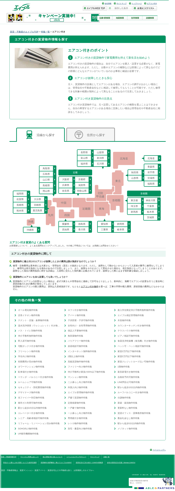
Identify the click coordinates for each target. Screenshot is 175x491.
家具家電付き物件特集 (129, 372)
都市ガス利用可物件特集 (30, 403)
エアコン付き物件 (89, 286)
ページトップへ (159, 450)
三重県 (104, 229)
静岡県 (120, 224)
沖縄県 (30, 229)
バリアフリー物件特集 (79, 341)
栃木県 (150, 211)
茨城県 (150, 217)
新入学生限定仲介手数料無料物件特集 (136, 310)
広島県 (46, 174)
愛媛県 (65, 224)
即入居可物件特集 (27, 341)
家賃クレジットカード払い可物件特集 (136, 361)
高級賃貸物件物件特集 (79, 361)
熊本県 (20, 210)
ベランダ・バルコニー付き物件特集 (35, 377)
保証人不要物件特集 (78, 330)
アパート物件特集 (76, 315)
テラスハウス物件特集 (129, 330)
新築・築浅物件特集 (127, 403)
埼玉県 (134, 206)
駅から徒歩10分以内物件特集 (132, 387)
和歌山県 (82, 190)
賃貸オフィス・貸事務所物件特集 (134, 413)
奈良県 (65, 190)
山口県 (46, 179)
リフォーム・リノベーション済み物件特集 (39, 423)
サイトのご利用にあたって (29, 457)
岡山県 (46, 191)
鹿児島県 (37, 210)
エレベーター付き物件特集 (31, 413)
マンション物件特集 (78, 377)
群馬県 (134, 211)
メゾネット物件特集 (127, 428)
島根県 (46, 185)
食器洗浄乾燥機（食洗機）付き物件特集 (137, 341)
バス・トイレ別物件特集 (30, 330)
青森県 (151, 166)
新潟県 (100, 158)
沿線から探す (40, 134)
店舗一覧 (106, 457)
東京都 (134, 200)
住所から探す (90, 134)
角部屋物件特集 (75, 336)
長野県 (84, 152)
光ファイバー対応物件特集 (31, 397)
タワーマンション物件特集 (31, 366)
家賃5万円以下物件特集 (129, 356)
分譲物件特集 (124, 397)
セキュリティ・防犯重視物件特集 (34, 387)
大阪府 (65, 179)
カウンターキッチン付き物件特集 (134, 325)
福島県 (151, 183)
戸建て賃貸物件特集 (78, 397)
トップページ (137, 3)
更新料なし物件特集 (127, 408)
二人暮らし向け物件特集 (80, 382)
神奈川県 (150, 200)
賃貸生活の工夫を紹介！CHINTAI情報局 (89, 462)
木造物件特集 (124, 320)
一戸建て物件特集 (76, 408)
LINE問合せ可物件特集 (129, 382)
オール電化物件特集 (28, 310)
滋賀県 (81, 185)
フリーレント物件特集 (29, 351)
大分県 (37, 199)
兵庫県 (65, 185)
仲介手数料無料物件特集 (30, 336)
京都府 (81, 179)
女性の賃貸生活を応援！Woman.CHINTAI (121, 462)
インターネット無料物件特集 (82, 351)
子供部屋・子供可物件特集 (81, 320)
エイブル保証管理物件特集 (131, 315)
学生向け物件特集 (27, 356)
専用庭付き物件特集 (78, 418)
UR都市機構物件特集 (28, 433)
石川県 (100, 163)
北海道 (151, 158)
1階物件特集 (124, 366)
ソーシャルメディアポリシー (76, 457)
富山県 (84, 158)
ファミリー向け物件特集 (80, 366)
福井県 (84, 163)
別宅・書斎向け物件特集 (80, 428)
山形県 (134, 178)
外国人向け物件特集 (78, 387)
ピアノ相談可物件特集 (129, 336)
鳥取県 (46, 168)
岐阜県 (120, 229)
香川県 (81, 229)
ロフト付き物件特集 (78, 310)
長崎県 (20, 205)
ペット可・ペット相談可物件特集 (134, 346)
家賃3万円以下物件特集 (129, 351)
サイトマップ (121, 3)
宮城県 (151, 178)
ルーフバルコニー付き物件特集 (133, 392)
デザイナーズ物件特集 (29, 392)
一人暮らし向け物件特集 (80, 413)
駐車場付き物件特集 (28, 372)
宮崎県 (37, 205)
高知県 (65, 229)
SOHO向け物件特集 (28, 428)
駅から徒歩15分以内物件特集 (32, 408)
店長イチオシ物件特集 (29, 315)
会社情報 (108, 3)
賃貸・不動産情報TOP (8, 457)
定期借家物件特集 (76, 403)
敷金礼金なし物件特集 (129, 418)
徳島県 (81, 224)
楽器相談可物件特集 (78, 346)
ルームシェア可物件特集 (30, 382)
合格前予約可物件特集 (129, 377)
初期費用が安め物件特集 (30, 361)
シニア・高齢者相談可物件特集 (33, 418)
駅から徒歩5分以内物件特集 (131, 423)
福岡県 (20, 193)
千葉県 (150, 206)
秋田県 (134, 172)
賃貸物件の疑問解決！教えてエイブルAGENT (56, 462)
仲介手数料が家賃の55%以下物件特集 (86, 372)
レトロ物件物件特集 (78, 423)
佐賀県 (20, 199)
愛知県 (104, 224)
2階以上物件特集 (76, 356)
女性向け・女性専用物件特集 (82, 325)
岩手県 (151, 172)
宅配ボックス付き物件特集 (31, 346)
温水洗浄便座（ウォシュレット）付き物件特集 (39, 325)
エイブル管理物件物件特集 (81, 392)
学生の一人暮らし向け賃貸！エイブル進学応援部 (20, 462)
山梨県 (100, 152)
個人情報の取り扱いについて (52, 457)
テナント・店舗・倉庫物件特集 (33, 320)
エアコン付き (152, 3)
